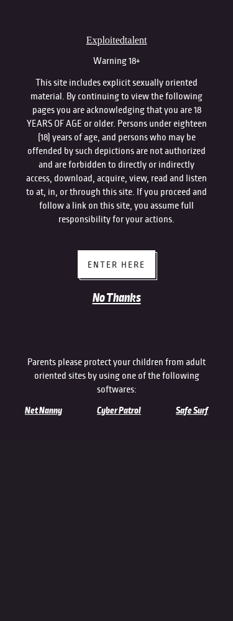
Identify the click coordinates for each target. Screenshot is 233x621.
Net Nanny (43, 410)
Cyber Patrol (119, 410)
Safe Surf (192, 410)
